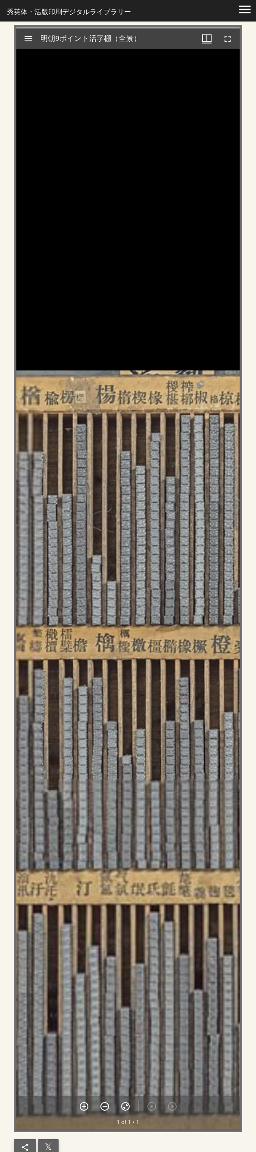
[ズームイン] (84, 1106)
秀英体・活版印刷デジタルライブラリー (69, 11)
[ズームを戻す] (125, 1106)
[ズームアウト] (104, 1106)
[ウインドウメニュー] (207, 38)
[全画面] (227, 38)
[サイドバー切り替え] (28, 38)
